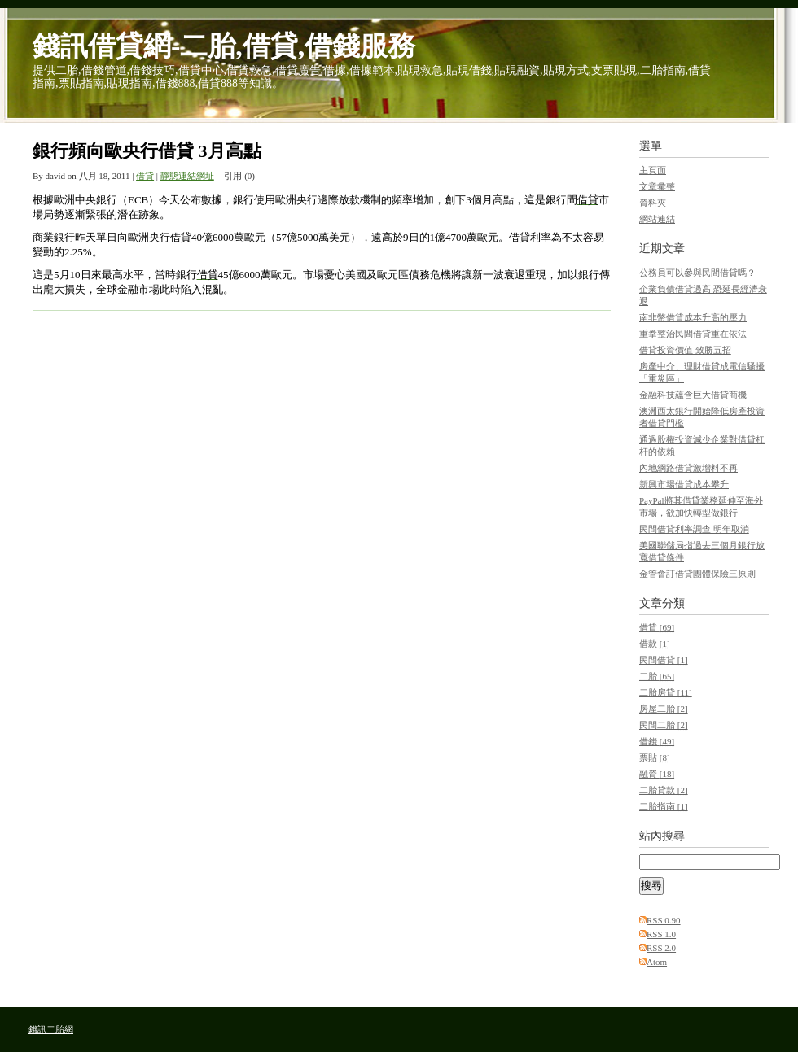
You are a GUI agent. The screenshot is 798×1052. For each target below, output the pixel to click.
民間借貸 (663, 660)
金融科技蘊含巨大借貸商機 (693, 394)
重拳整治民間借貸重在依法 (693, 333)
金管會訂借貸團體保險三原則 (697, 573)
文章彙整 (657, 186)
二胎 (656, 676)
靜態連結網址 (187, 176)
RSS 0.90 (664, 920)
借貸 (145, 176)
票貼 (654, 757)
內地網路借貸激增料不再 (688, 468)
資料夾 (652, 202)
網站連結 (657, 219)
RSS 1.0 (661, 934)
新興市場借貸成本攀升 (684, 484)
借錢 (656, 741)
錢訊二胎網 (50, 1029)
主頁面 (652, 170)
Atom (657, 962)
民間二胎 (663, 725)
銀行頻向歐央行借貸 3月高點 (147, 151)
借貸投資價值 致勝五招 (685, 350)
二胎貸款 (663, 790)
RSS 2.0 (661, 948)
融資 (656, 774)
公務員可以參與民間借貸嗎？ (697, 272)
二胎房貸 (665, 692)
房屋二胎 (663, 709)
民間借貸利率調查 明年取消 (694, 529)
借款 (654, 643)
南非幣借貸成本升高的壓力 (693, 317)
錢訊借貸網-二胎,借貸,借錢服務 (224, 46)
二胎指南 (663, 806)
